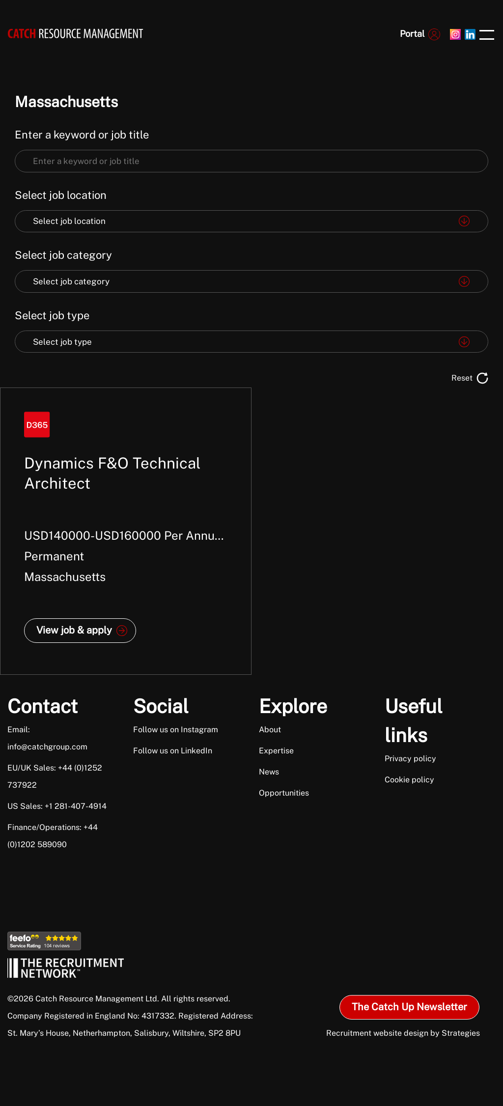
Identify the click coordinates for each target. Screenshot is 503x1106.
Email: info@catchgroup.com (47, 738)
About (270, 729)
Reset (462, 378)
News (269, 771)
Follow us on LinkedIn (172, 750)
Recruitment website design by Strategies (403, 1033)
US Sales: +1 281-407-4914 (57, 806)
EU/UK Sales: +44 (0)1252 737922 (54, 776)
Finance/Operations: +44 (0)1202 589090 (52, 836)
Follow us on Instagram (175, 729)
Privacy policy (410, 758)
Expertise (276, 750)
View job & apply (74, 630)
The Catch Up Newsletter (409, 1007)
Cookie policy (409, 779)
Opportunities (284, 793)
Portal (412, 33)
